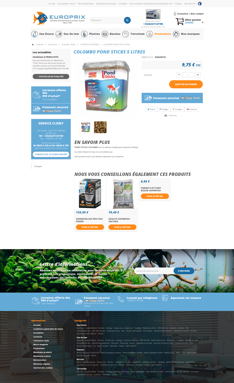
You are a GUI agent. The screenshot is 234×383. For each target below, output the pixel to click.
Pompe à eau (118, 328)
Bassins (110, 34)
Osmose (181, 328)
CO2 (186, 328)
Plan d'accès (189, 3)
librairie (93, 355)
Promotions (158, 34)
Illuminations (190, 362)
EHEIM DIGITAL (162, 328)
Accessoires (130, 365)
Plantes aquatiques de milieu (132, 352)
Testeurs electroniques (134, 331)
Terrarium (133, 34)
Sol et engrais (148, 331)
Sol (116, 365)
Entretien (193, 331)
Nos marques (186, 34)
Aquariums (80, 328)
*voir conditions (49, 99)
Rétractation (39, 360)
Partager (164, 109)
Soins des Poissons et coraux (163, 343)
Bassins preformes (89, 362)
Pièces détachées (86, 3)
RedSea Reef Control (158, 340)
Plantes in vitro (169, 352)
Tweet (151, 109)
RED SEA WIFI (145, 340)
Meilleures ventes (42, 356)
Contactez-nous (41, 341)
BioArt (178, 352)
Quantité (148, 74)
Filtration (101, 328)
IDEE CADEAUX (91, 333)
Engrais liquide (192, 352)
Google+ (178, 109)
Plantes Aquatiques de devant (111, 352)
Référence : (148, 57)
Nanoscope (124, 343)
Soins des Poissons (98, 331)
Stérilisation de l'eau (83, 331)
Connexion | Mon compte (190, 13)
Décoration (80, 333)
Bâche (79, 362)
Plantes (90, 34)
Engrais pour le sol (83, 355)
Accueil (52, 3)
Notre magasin (40, 344)
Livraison (37, 337)
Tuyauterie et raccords (181, 331)
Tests (123, 331)
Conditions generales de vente (48, 329)
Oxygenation (136, 362)
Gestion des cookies (43, 368)
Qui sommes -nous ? (66, 3)
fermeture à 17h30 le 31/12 (45, 57)
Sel (95, 346)
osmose (132, 343)
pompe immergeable (137, 372)
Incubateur (97, 374)
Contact (178, 3)
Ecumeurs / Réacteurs (131, 340)
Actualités (123, 3)
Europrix (38, 166)
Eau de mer (67, 34)
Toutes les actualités (51, 76)
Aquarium (80, 340)
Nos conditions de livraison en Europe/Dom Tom (151, 3)
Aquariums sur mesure (106, 3)
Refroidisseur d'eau (149, 328)
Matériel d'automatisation (163, 331)
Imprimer (173, 115)
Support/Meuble (91, 328)
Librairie (100, 333)
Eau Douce (42, 34)
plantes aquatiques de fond (153, 352)
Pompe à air (128, 328)
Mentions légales (41, 364)
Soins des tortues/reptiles (155, 372)
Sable (99, 346)
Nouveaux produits (42, 352)
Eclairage (109, 328)
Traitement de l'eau (113, 331)
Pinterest (192, 109)
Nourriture (173, 328)
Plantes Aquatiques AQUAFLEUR (88, 352)
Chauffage (137, 328)
